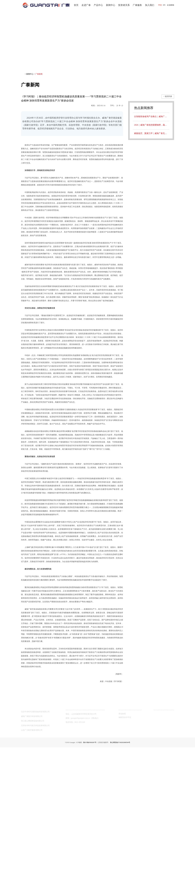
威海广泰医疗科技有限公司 (31, 859)
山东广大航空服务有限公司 (31, 873)
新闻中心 (110, 5)
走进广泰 (86, 5)
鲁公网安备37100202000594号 (121, 885)
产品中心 (98, 5)
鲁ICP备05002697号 (88, 885)
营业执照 (122, 856)
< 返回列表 (167, 96)
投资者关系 (124, 5)
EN (164, 5)
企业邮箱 (170, 5)
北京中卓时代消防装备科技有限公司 (35, 854)
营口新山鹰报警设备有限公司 (32, 863)
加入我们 (149, 5)
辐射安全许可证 (125, 860)
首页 (76, 5)
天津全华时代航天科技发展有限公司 (35, 868)
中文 (160, 5)
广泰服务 (137, 5)
